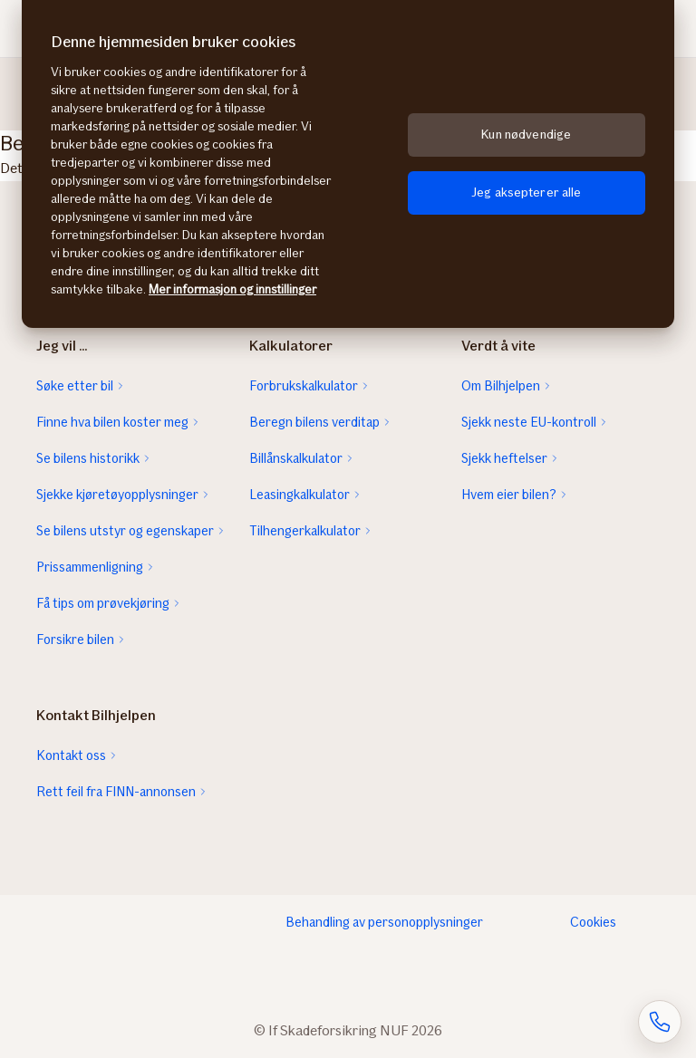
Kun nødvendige (526, 134)
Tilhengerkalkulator (305, 531)
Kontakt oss (71, 755)
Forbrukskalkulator (303, 386)
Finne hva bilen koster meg (112, 422)
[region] (348, 164)
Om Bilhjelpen (500, 386)
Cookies (593, 922)
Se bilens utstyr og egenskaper (125, 531)
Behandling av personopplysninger (384, 922)
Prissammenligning (89, 567)
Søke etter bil (74, 386)
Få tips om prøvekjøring (102, 603)
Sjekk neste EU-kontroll (528, 422)
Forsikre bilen (75, 639)
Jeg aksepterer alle (526, 192)
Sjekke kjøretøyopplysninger (117, 494)
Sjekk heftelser (504, 458)
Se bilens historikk (88, 458)
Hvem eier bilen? (508, 494)
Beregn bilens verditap (314, 422)
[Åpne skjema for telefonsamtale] (660, 1022)
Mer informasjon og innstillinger (232, 289)
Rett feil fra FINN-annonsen (116, 792)
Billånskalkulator (296, 458)
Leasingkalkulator (299, 494)
